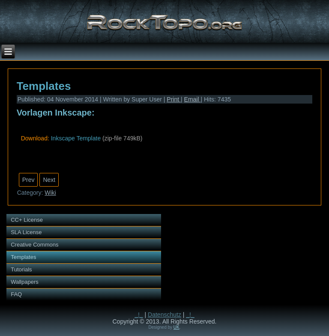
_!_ (139, 314)
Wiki (50, 192)
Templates (44, 86)
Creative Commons (34, 244)
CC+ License (27, 220)
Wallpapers (25, 282)
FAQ (16, 294)
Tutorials (21, 269)
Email (192, 99)
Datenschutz (164, 314)
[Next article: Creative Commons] (49, 180)
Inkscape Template (76, 138)
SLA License (26, 232)
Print (174, 99)
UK (176, 327)
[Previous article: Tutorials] (28, 180)
